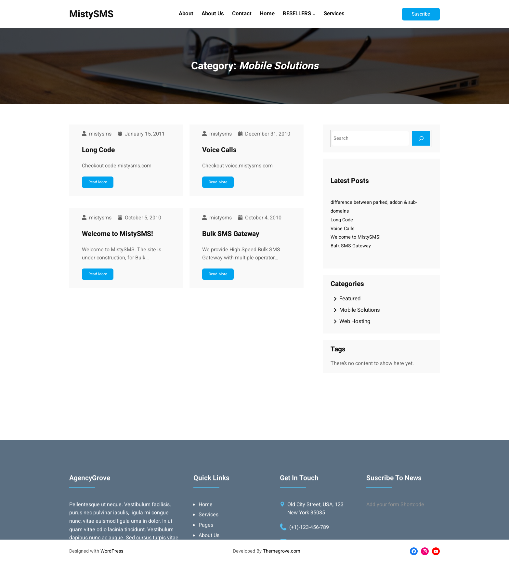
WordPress (111, 551)
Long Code (98, 150)
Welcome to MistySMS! (117, 234)
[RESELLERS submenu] (314, 14)
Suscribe (421, 14)
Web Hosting (354, 321)
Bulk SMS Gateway (230, 234)
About (186, 14)
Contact (242, 14)
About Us (213, 14)
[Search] (421, 138)
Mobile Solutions (359, 310)
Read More (97, 182)
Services (334, 14)
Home (267, 14)
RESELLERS (297, 14)
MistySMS (91, 14)
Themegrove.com (281, 551)
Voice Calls (219, 150)
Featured (349, 299)
